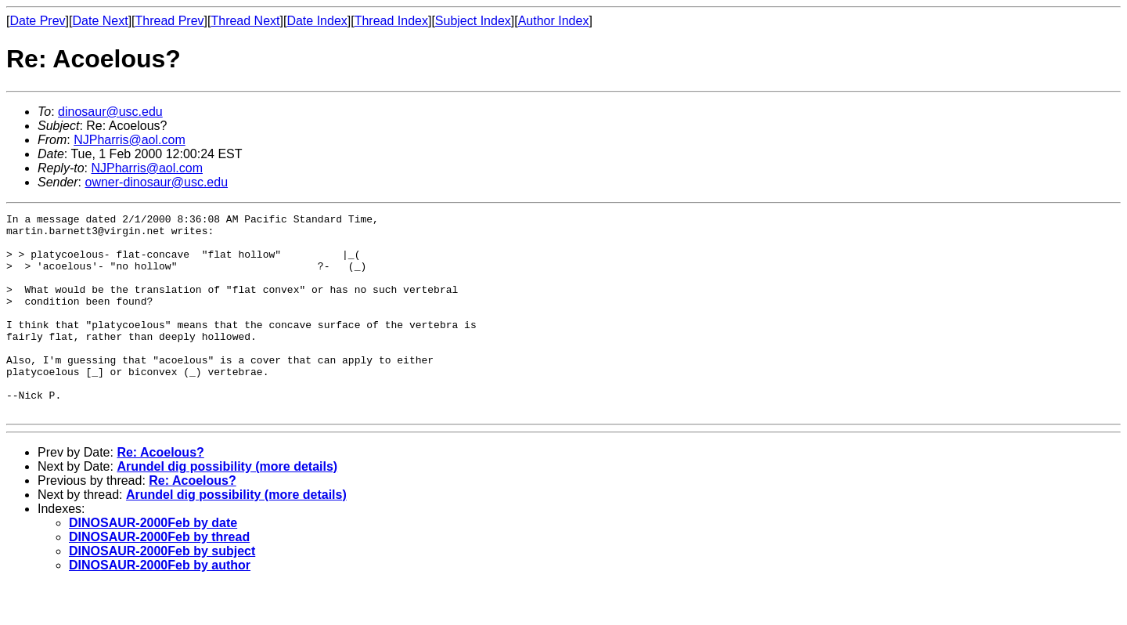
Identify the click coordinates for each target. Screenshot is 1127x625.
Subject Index (473, 20)
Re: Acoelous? (160, 492)
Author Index (553, 20)
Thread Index (391, 20)
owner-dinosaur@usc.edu (156, 182)
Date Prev (37, 20)
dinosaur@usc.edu (110, 111)
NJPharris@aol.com (129, 139)
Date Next (100, 20)
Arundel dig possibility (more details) (227, 506)
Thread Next (245, 20)
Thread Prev (169, 20)
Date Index (316, 20)
